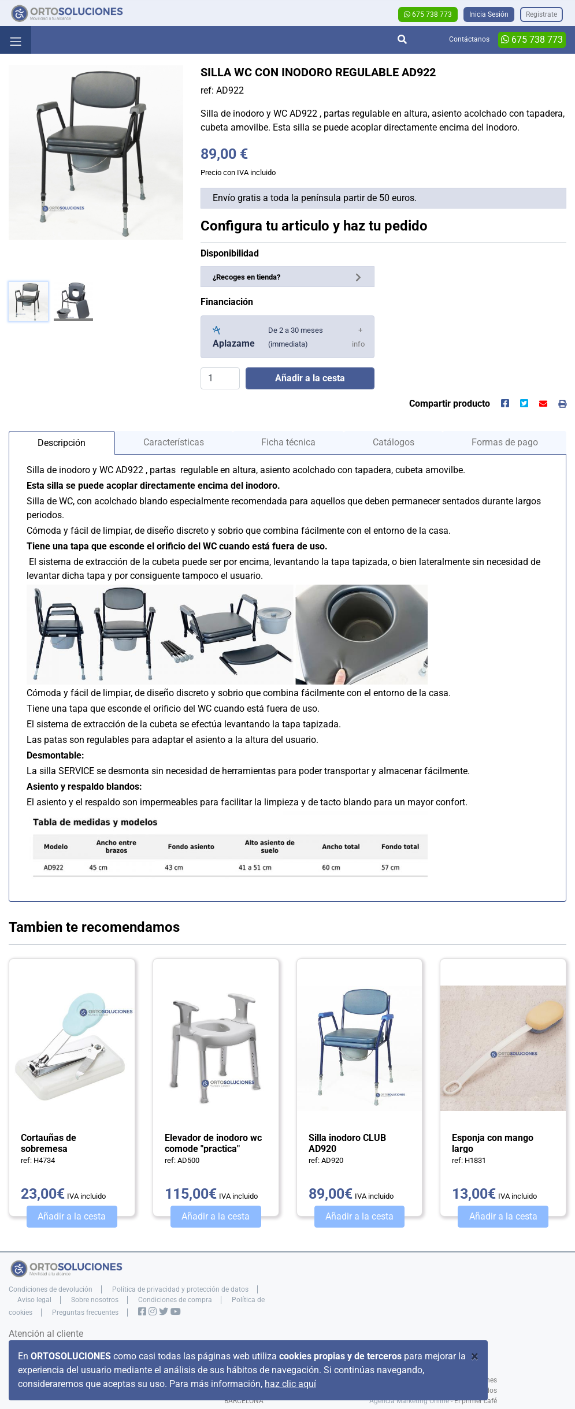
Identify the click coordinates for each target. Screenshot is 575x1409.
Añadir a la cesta (72, 1216)
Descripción (62, 442)
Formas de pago (505, 442)
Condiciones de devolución (50, 1289)
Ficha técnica (288, 442)
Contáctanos (469, 39)
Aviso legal (34, 1300)
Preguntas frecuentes (85, 1312)
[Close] (474, 1356)
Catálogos (393, 442)
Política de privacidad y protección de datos (180, 1289)
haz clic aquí (290, 1383)
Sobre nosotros (94, 1300)
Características (173, 442)
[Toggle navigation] (15, 40)
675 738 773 (428, 14)
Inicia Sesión (489, 14)
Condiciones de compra (175, 1300)
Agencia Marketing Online (409, 1401)
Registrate (541, 14)
